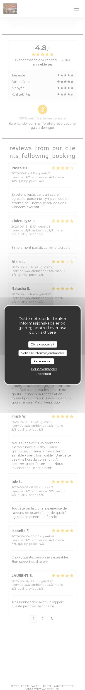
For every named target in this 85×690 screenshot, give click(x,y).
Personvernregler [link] (44, 368)
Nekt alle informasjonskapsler (42, 353)
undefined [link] (43, 373)
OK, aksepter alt (42, 344)
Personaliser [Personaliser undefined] (43, 361)
